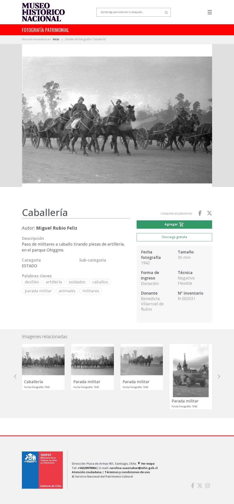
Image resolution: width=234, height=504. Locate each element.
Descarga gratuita (174, 237)
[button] (15, 376)
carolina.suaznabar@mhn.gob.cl (133, 468)
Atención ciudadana (87, 472)
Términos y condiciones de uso (127, 472)
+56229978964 (87, 468)
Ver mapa (146, 463)
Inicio (56, 39)
